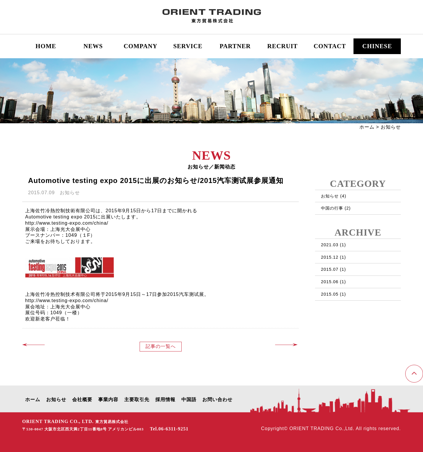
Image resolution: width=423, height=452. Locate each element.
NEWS (93, 46)
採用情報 (165, 399)
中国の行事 (332, 208)
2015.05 (329, 294)
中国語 (188, 399)
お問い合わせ (217, 399)
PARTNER (235, 46)
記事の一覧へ (161, 346)
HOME (45, 46)
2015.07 (329, 269)
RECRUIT (282, 46)
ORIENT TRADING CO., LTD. (75, 421)
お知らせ (330, 196)
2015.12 (329, 257)
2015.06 (329, 281)
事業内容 (108, 399)
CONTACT (330, 46)
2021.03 (329, 244)
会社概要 (82, 399)
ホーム (366, 126)
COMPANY (140, 46)
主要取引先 (136, 399)
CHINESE (377, 46)
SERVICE (188, 46)
